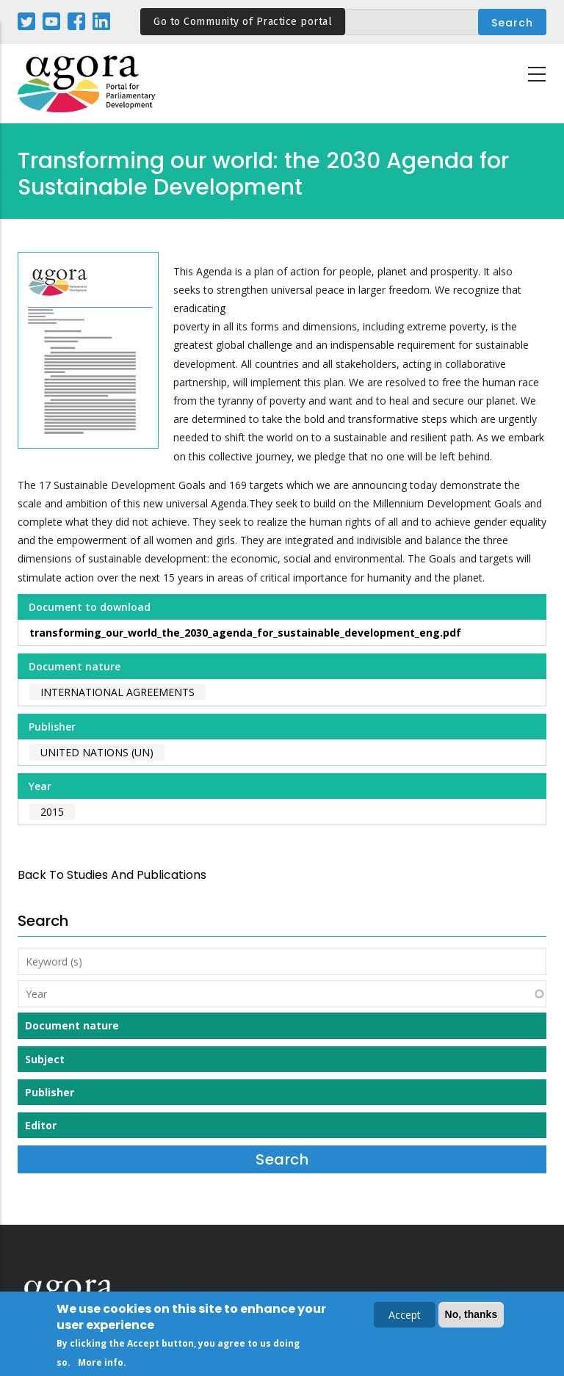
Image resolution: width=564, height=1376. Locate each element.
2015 (52, 812)
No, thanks (471, 1317)
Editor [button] (41, 1125)
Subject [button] (45, 1059)
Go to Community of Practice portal (242, 21)
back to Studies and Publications (112, 874)
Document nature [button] (72, 1025)
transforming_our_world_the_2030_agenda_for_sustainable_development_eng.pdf (245, 633)
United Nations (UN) (96, 752)
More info (100, 1365)
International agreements (117, 692)
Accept (404, 1318)
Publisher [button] (49, 1092)
